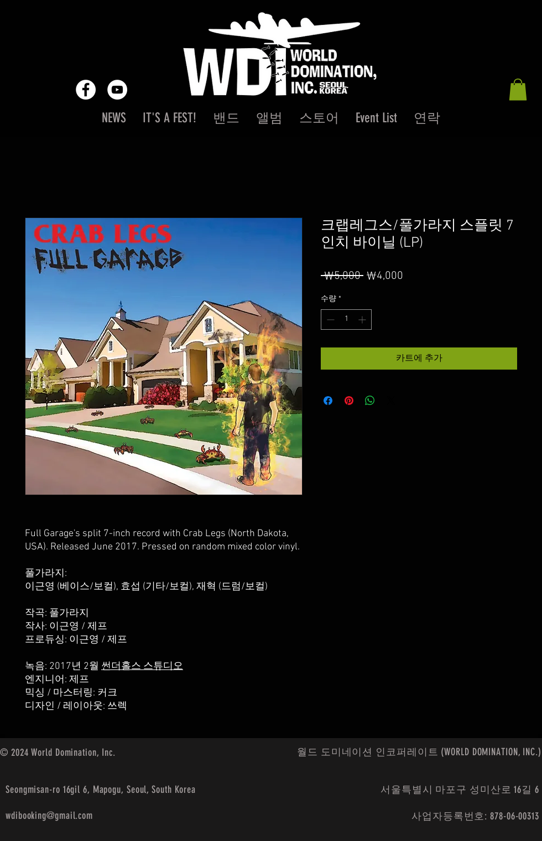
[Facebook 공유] (328, 400)
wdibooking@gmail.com (49, 815)
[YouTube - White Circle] (117, 90)
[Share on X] (391, 400)
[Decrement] (329, 319)
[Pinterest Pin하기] (349, 400)
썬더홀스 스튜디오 (142, 666)
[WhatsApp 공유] (370, 400)
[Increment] (363, 319)
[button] (518, 89)
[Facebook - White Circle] (86, 90)
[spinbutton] (346, 319)
